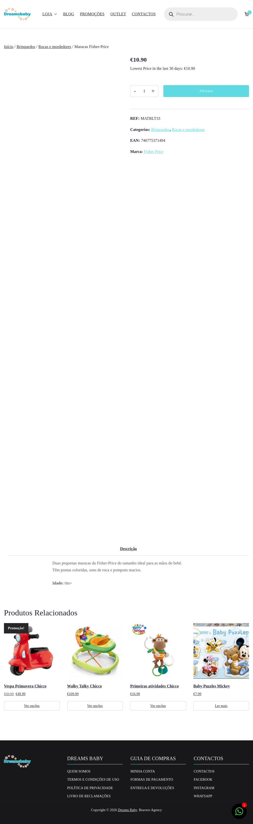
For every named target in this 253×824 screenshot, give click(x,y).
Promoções (92, 14)
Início (8, 47)
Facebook (203, 779)
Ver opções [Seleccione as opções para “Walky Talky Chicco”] (95, 706)
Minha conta (142, 771)
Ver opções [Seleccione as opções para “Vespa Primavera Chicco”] (32, 706)
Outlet (118, 14)
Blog (68, 14)
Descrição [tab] (128, 549)
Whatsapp (203, 796)
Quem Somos (79, 771)
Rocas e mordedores (55, 47)
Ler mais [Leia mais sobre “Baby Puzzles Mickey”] (221, 706)
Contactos (144, 14)
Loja (49, 14)
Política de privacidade (90, 788)
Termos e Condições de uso (93, 779)
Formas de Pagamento (151, 779)
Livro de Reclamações (89, 796)
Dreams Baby (127, 810)
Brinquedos (26, 47)
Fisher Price (153, 151)
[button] (54, 14)
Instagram (204, 788)
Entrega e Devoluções (152, 788)
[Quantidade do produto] (144, 91)
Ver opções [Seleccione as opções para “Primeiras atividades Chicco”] (158, 706)
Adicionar (206, 91)
